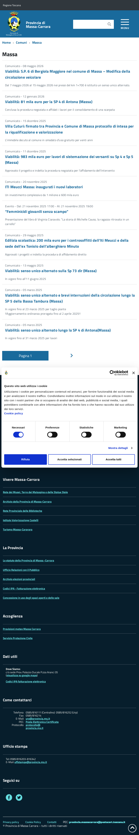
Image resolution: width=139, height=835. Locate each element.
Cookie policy (13, 413)
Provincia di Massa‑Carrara (38, 24)
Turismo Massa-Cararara (17, 529)
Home (6, 42)
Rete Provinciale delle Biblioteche (22, 511)
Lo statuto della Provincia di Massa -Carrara (28, 560)
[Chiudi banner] (133, 373)
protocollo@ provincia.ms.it (34, 726)
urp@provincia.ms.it (38, 718)
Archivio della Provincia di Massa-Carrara (27, 501)
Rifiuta (25, 459)
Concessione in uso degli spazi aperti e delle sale (31, 598)
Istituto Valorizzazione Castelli (20, 520)
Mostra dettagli (118, 447)
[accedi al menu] (125, 23)
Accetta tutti (113, 459)
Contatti (51, 822)
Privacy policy (11, 822)
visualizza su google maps (22, 675)
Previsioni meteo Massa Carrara (22, 629)
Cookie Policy (33, 822)
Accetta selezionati (69, 459)
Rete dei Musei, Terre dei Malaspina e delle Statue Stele (35, 492)
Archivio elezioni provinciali (19, 579)
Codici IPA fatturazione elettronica (26, 681)
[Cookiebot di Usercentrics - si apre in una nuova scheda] (112, 373)
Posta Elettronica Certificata (42, 722)
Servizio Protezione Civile (18, 638)
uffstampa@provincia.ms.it (30, 762)
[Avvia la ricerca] (109, 24)
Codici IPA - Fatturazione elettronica (24, 588)
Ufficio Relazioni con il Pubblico (21, 570)
